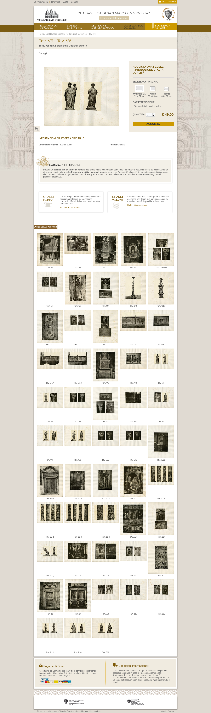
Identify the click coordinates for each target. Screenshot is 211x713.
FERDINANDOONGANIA (49, 26)
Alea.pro (171, 711)
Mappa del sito (95, 711)
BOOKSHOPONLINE (162, 26)
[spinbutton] (149, 114)
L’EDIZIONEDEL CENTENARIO (102, 26)
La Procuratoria (41, 2)
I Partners (55, 2)
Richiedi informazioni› (70, 207)
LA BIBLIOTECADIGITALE (133, 26)
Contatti (74, 2)
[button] (153, 114)
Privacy (85, 711)
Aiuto (65, 2)
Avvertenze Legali (74, 711)
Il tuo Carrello (167, 1)
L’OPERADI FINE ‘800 (74, 26)
